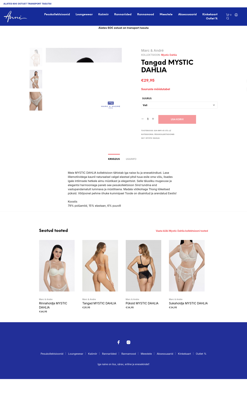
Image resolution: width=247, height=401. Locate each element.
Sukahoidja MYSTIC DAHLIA (188, 325)
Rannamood (145, 14)
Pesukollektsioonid (57, 14)
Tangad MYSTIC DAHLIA (99, 325)
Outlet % (211, 18)
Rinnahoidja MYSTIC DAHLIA (53, 327)
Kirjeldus (114, 181)
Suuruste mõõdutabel (155, 89)
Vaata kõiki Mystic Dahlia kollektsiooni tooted (182, 252)
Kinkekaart (209, 14)
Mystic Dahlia (169, 54)
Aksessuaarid (187, 14)
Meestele (166, 14)
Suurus (147, 98)
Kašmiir (103, 14)
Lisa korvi (177, 119)
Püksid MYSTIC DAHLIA (142, 325)
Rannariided (123, 14)
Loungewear (84, 14)
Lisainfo (131, 181)
